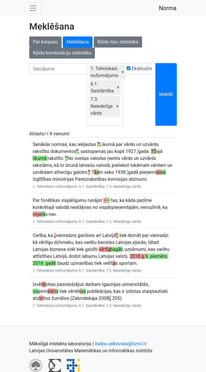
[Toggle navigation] (33, 8)
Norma (167, 8)
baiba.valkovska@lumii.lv (121, 344)
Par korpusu (45, 42)
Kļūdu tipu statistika (118, 42)
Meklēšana (78, 42)
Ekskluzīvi (139, 68)
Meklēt (166, 94)
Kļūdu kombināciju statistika (62, 53)
